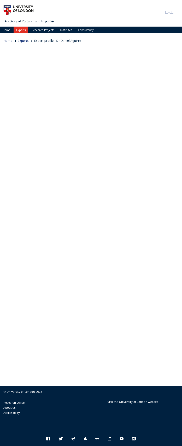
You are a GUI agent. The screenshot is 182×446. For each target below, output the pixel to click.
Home (6, 30)
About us (9, 408)
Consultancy (86, 30)
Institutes (66, 30)
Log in (169, 12)
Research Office (14, 403)
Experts (21, 30)
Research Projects (43, 30)
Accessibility (11, 413)
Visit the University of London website (132, 402)
